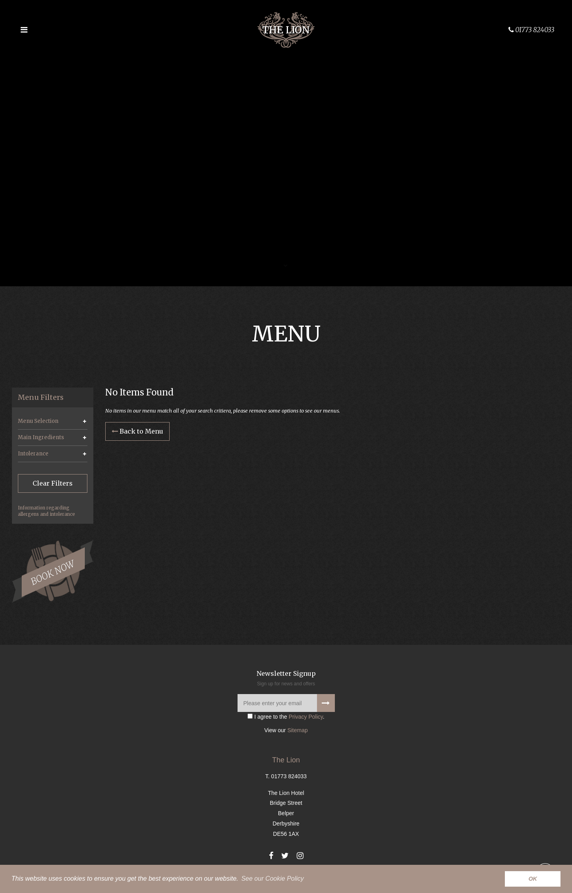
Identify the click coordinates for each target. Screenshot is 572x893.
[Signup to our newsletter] (326, 704)
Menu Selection (38, 421)
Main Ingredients (41, 437)
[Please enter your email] (286, 704)
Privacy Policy (306, 718)
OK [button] (532, 879)
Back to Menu (137, 432)
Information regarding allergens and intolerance (46, 511)
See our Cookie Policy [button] (272, 878)
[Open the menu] (24, 30)
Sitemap (297, 731)
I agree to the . (285, 718)
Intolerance (33, 453)
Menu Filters (41, 397)
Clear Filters (53, 483)
